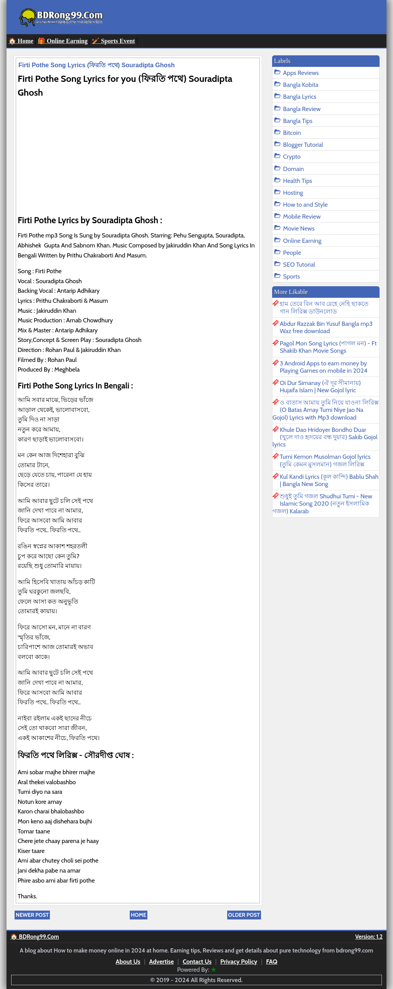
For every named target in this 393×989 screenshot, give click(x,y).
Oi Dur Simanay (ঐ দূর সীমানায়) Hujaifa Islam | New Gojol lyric (320, 386)
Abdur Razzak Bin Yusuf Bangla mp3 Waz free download (326, 327)
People (292, 252)
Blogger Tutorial (303, 144)
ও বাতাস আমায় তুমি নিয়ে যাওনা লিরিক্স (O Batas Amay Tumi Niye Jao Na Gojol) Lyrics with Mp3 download (325, 410)
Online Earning (302, 240)
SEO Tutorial (299, 264)
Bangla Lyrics (299, 96)
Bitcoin (292, 132)
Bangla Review (302, 109)
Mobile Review (302, 216)
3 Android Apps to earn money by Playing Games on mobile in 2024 (323, 367)
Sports (291, 276)
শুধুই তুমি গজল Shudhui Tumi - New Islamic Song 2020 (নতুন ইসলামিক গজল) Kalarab (322, 503)
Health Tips (297, 180)
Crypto (292, 156)
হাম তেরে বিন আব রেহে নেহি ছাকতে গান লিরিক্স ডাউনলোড (324, 307)
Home (138, 914)
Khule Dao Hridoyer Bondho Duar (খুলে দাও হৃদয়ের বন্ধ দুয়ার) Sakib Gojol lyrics (325, 437)
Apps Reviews (301, 72)
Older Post (244, 914)
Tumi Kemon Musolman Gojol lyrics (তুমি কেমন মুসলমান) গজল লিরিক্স (325, 460)
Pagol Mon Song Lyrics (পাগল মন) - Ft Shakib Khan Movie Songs (328, 347)
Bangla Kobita (301, 84)
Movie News (299, 228)
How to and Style (305, 204)
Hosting (293, 192)
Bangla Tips (298, 120)
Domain (293, 169)
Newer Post (32, 914)
